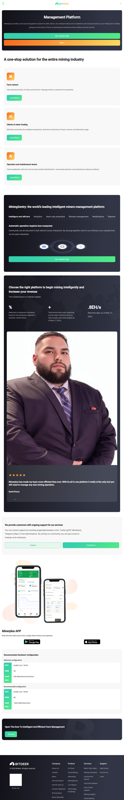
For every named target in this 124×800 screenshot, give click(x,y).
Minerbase (72, 777)
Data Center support (88, 789)
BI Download (57, 793)
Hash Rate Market (90, 783)
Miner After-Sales (90, 768)
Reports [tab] (111, 217)
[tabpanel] (62, 243)
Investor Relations (59, 789)
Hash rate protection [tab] (55, 217)
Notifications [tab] (98, 217)
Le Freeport (72, 785)
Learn (102, 777)
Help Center (104, 768)
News (54, 777)
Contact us (104, 772)
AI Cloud (71, 768)
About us (55, 768)
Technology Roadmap (72, 790)
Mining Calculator (90, 772)
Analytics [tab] (38, 217)
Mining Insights (89, 794)
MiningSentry (73, 781)
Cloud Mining (73, 772)
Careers (55, 772)
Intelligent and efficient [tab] (19, 217)
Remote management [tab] (79, 217)
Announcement (57, 781)
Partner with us (57, 785)
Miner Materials (58, 797)
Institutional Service (88, 778)
